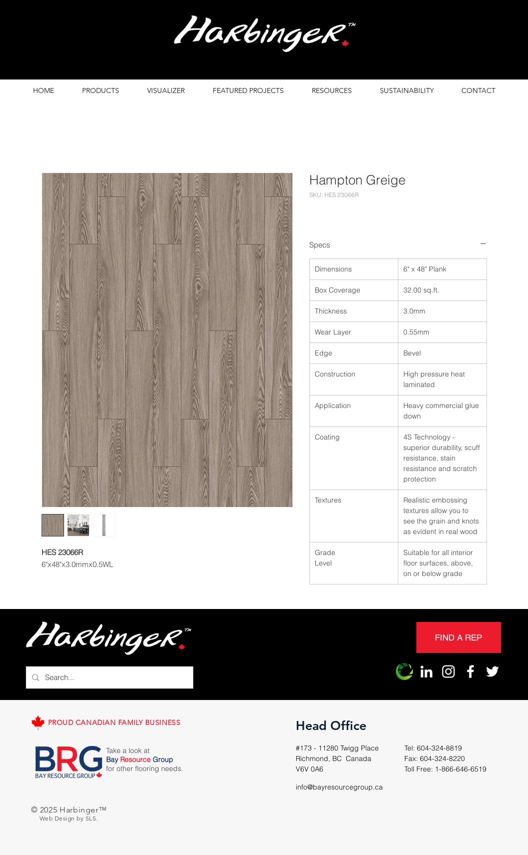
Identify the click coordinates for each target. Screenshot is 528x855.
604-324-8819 (439, 748)
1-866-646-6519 (460, 769)
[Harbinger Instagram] (448, 671)
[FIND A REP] (458, 637)
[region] (264, 36)
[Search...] (108, 677)
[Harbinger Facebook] (470, 671)
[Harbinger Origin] (404, 671)
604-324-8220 (442, 758)
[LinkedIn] (426, 671)
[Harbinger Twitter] (492, 671)
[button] (100, 91)
